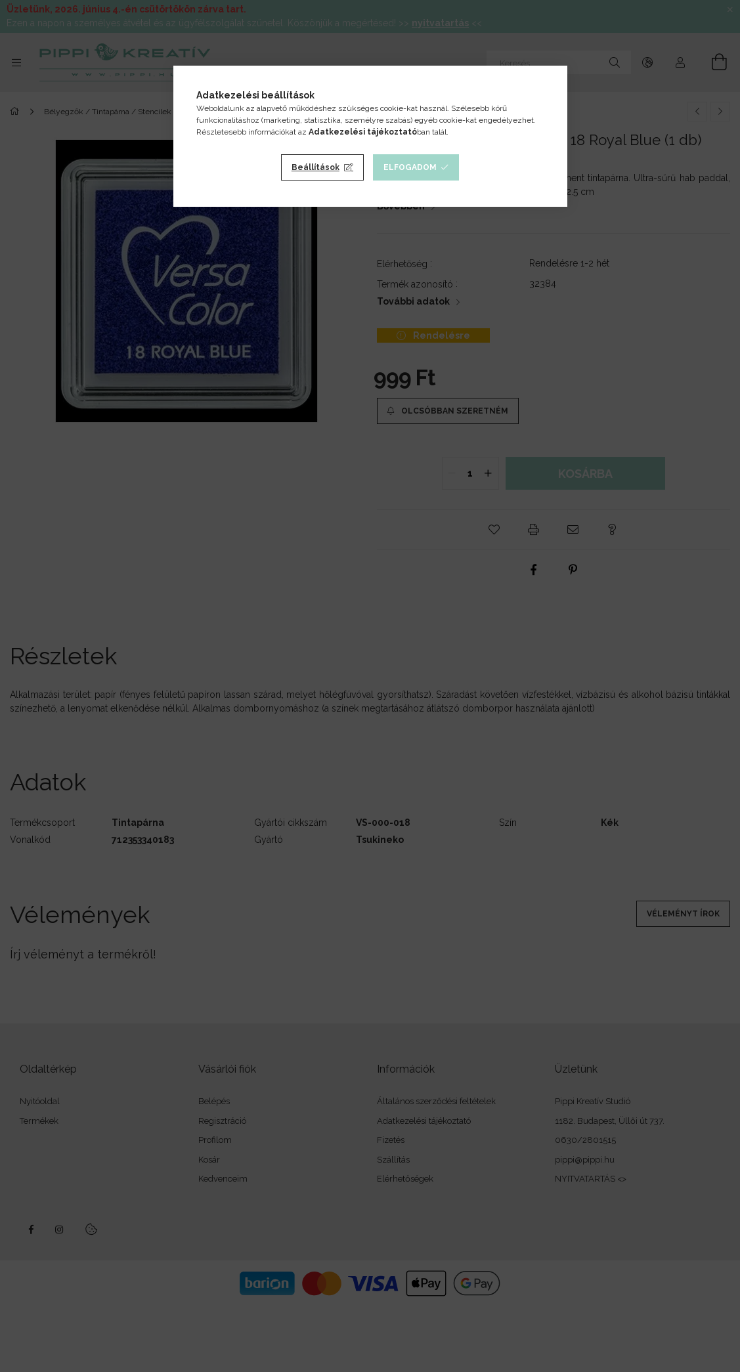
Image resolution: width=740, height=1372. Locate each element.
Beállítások (315, 167)
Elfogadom (410, 167)
